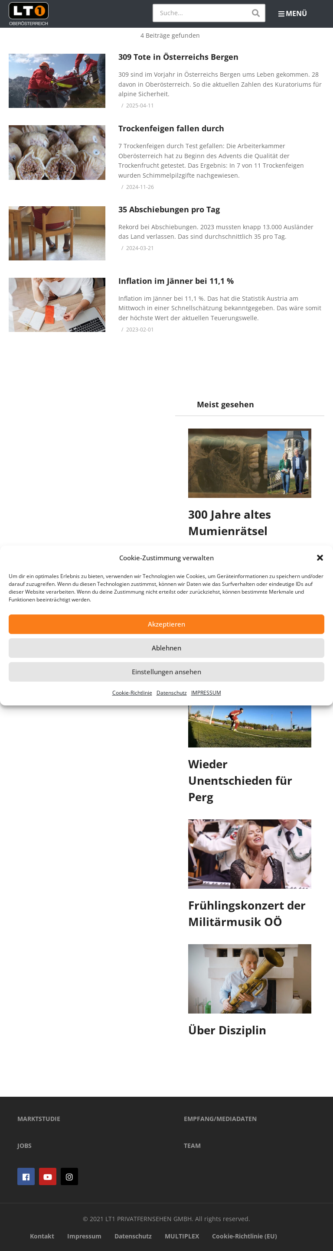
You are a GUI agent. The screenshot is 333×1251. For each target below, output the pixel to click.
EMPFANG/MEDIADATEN (220, 1119)
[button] (320, 557)
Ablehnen (166, 647)
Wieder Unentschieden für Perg (240, 780)
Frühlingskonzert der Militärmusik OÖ (247, 913)
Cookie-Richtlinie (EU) (244, 1236)
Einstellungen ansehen (166, 671)
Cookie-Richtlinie (132, 692)
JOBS (24, 1145)
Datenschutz (172, 692)
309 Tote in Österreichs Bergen (178, 57)
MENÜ (292, 13)
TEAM (192, 1145)
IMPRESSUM (206, 692)
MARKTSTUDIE (38, 1119)
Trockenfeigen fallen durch (171, 128)
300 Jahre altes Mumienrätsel (229, 523)
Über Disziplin (227, 1030)
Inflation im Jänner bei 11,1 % (176, 281)
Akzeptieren (166, 624)
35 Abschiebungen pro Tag (169, 209)
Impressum (84, 1236)
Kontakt (42, 1236)
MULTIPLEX (182, 1236)
